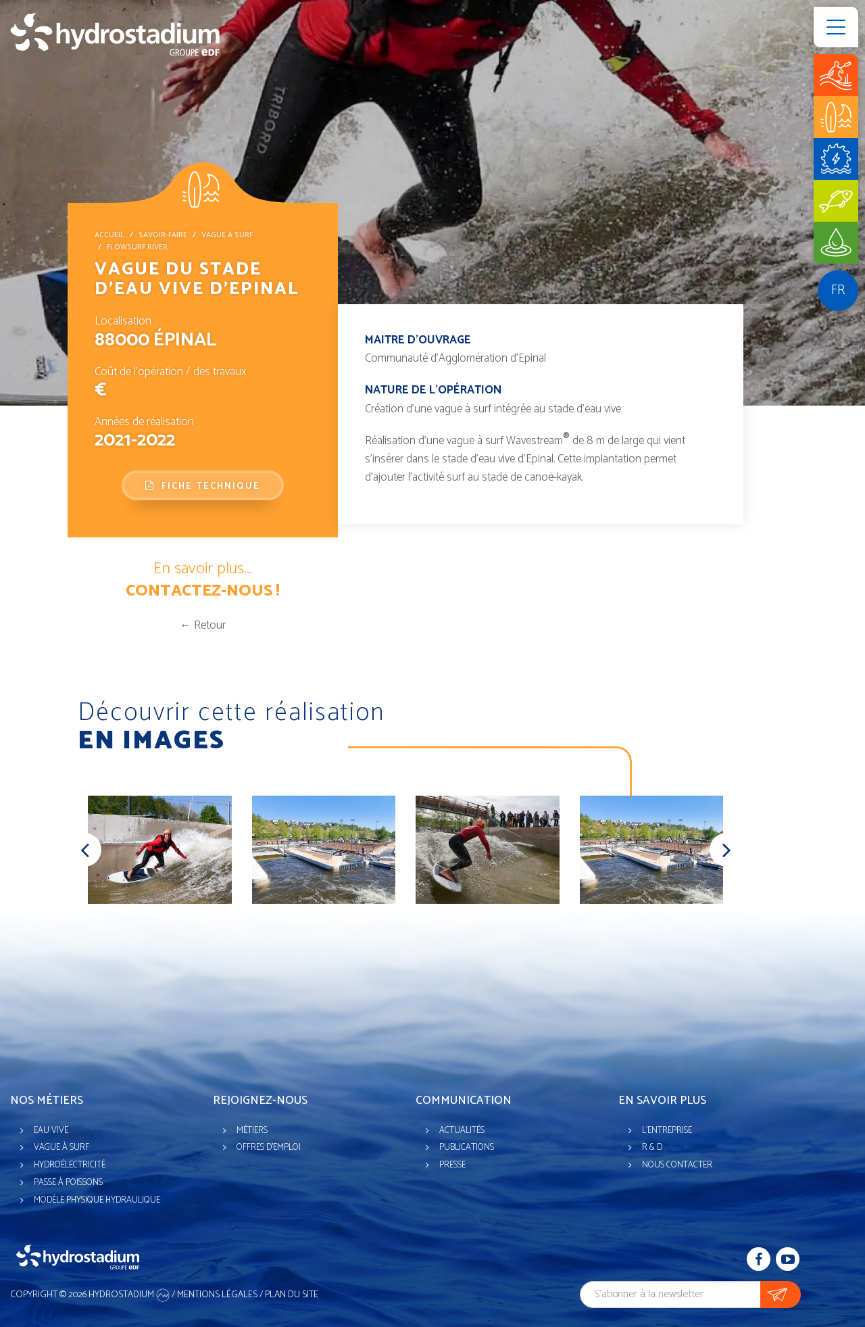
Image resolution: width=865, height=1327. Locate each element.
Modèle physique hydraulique (97, 1200)
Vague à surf (227, 235)
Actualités (462, 1131)
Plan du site (291, 1295)
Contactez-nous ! (203, 591)
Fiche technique (202, 486)
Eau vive (51, 1131)
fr (838, 290)
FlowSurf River (137, 247)
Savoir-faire (163, 235)
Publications (466, 1147)
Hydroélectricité (69, 1165)
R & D (652, 1147)
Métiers (252, 1131)
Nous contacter (677, 1165)
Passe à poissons (68, 1183)
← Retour (203, 625)
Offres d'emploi (269, 1147)
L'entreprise (667, 1131)
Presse (452, 1165)
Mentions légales (217, 1295)
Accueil (109, 235)
